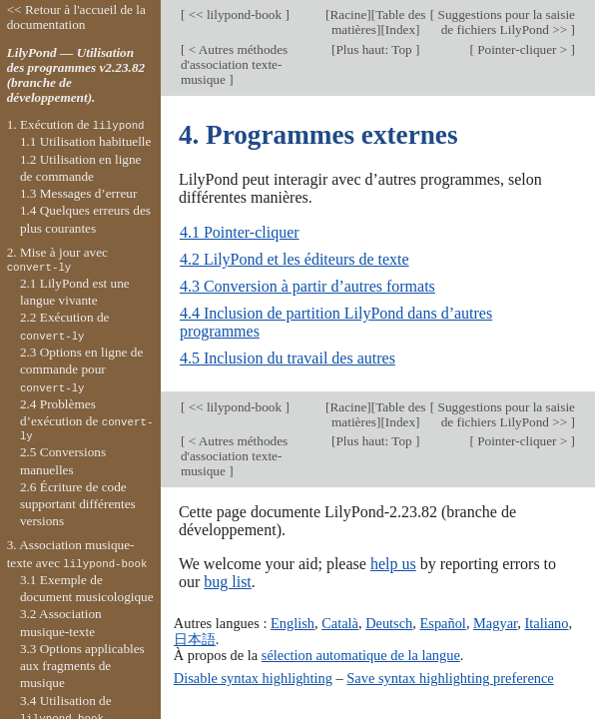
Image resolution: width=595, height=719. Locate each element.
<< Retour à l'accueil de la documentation (76, 17)
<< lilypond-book (235, 14)
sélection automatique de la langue (361, 655)
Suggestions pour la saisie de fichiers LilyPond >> (504, 22)
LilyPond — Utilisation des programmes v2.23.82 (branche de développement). (76, 75)
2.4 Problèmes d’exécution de (87, 420)
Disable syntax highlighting (253, 678)
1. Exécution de (76, 124)
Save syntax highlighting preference (449, 678)
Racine (347, 14)
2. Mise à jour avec (57, 260)
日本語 (195, 639)
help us (393, 563)
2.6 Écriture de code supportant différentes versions (78, 504)
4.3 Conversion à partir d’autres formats (307, 286)
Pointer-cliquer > (522, 49)
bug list (228, 581)
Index (400, 29)
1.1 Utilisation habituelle (86, 141)
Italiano (546, 623)
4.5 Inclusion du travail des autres (287, 358)
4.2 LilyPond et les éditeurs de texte (294, 259)
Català (339, 623)
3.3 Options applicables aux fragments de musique (82, 666)
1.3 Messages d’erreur (79, 193)
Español (443, 623)
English (292, 623)
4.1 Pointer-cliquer (239, 232)
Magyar (495, 623)
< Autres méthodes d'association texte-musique (234, 64)
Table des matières (378, 22)
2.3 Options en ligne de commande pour (81, 369)
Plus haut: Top (375, 49)
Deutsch (388, 623)
